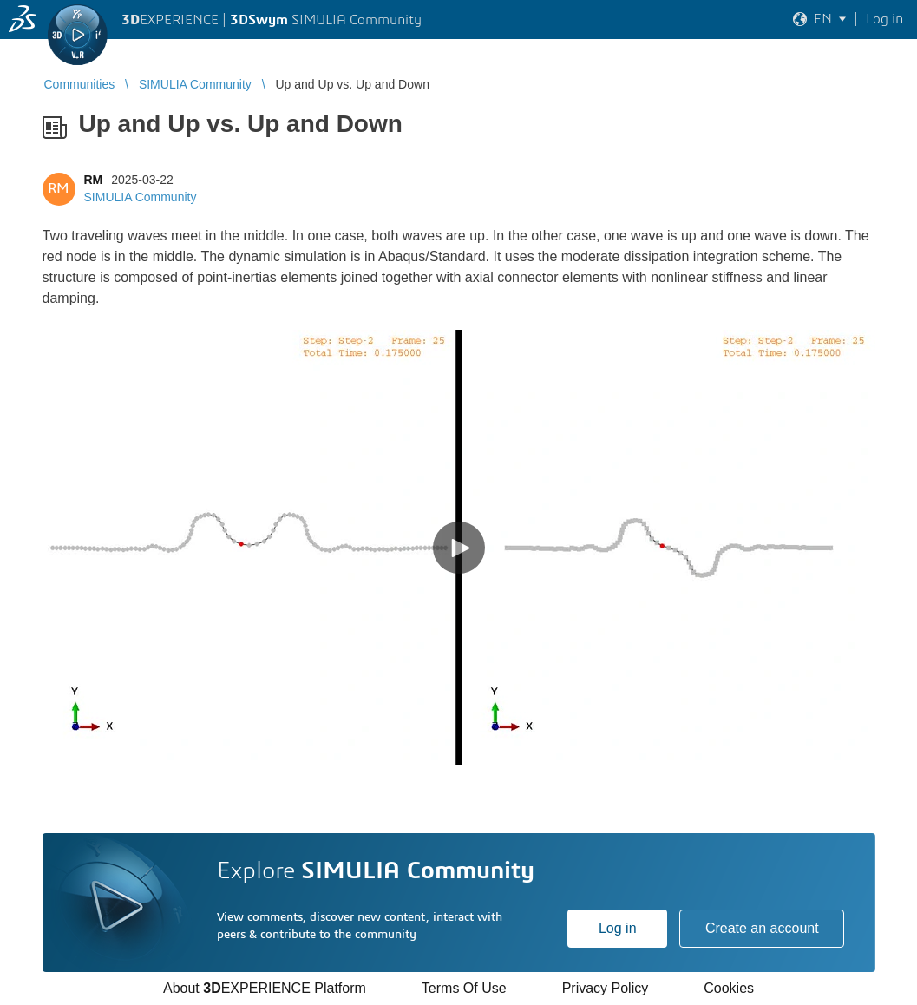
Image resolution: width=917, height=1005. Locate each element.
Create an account (762, 928)
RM (93, 180)
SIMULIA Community (140, 197)
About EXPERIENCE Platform (264, 988)
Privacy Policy (605, 988)
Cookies (729, 988)
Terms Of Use (464, 988)
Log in (618, 928)
